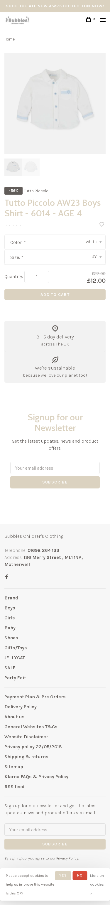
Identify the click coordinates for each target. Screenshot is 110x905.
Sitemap (13, 766)
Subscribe (55, 482)
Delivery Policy (20, 706)
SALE (10, 667)
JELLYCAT (14, 657)
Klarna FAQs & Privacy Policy (36, 776)
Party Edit (15, 677)
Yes (63, 875)
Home (9, 39)
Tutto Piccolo (36, 190)
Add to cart (55, 294)
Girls (9, 618)
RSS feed (14, 786)
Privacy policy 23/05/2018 (33, 746)
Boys (9, 608)
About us (14, 716)
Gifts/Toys (15, 647)
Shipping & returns (26, 756)
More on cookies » (97, 884)
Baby (10, 628)
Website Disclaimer (26, 736)
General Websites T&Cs (30, 726)
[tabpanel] (55, 103)
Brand (11, 598)
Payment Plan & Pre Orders (35, 697)
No (80, 875)
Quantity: (13, 276)
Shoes (11, 638)
